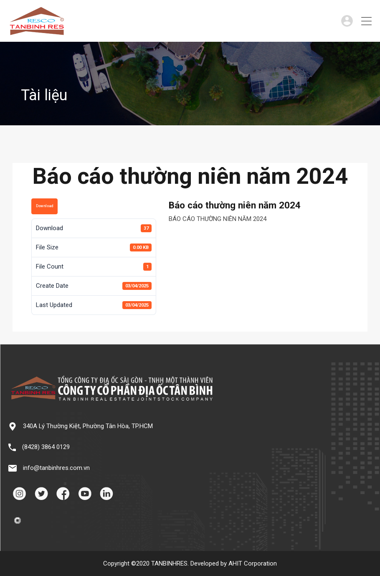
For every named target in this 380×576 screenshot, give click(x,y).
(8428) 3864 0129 (46, 447)
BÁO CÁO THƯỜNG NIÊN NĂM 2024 (217, 219)
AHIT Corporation (252, 563)
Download (44, 206)
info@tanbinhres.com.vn (56, 468)
